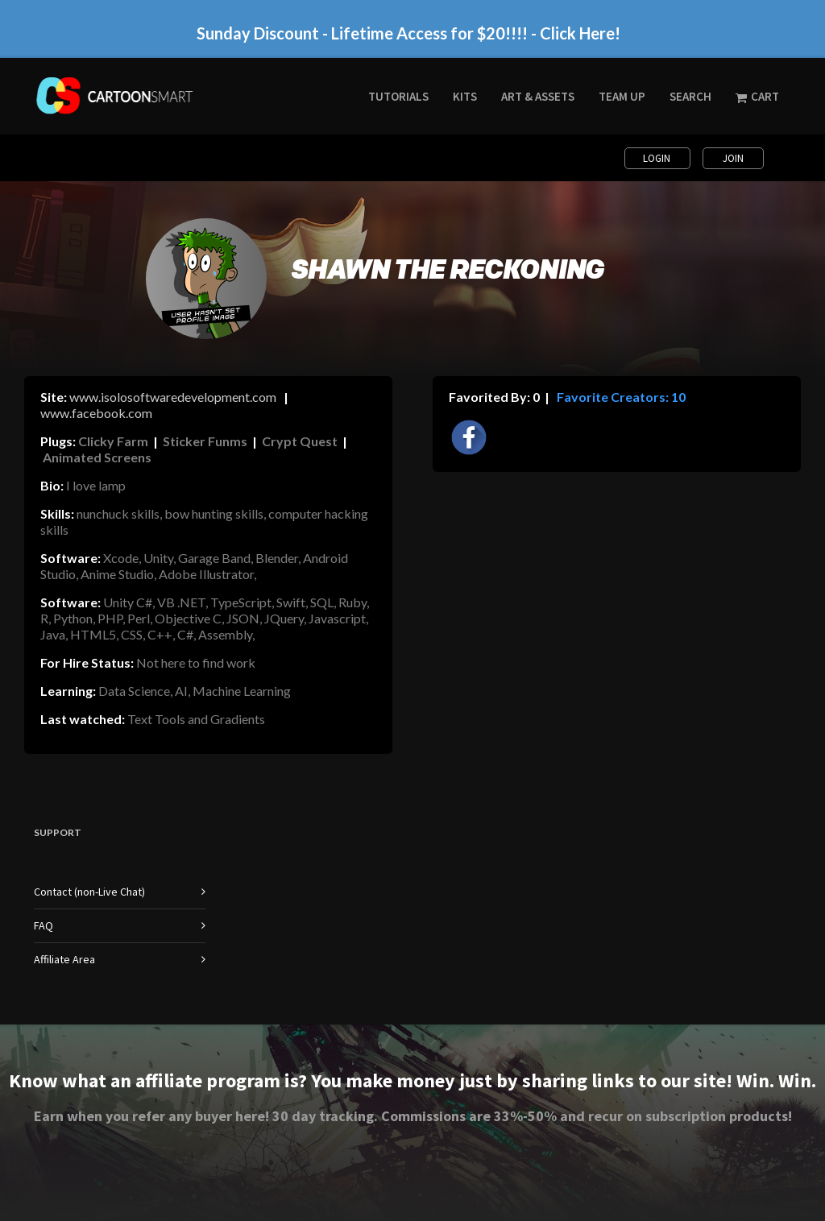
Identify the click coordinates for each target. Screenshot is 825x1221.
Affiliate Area (64, 959)
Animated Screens (97, 457)
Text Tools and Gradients (196, 718)
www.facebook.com (96, 412)
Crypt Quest (300, 441)
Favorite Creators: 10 (620, 396)
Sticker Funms (205, 441)
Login (657, 158)
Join (733, 158)
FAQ (43, 925)
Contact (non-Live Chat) (89, 891)
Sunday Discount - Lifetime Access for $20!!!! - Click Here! (408, 33)
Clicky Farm (113, 441)
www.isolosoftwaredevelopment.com (172, 396)
